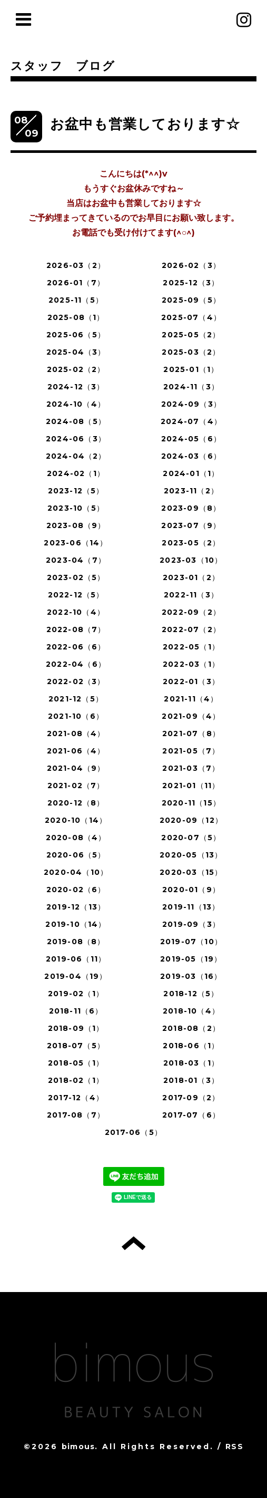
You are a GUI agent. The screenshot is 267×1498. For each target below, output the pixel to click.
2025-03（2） (191, 352)
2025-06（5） (75, 334)
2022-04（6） (76, 664)
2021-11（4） (191, 699)
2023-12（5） (76, 490)
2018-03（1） (191, 1063)
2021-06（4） (76, 751)
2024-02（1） (76, 473)
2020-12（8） (76, 803)
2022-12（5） (76, 595)
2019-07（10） (191, 941)
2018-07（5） (76, 1045)
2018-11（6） (76, 1011)
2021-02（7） (76, 785)
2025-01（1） (191, 369)
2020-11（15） (191, 803)
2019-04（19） (75, 976)
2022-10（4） (76, 612)
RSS (234, 1446)
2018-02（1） (76, 1080)
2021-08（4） (76, 733)
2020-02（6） (76, 889)
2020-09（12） (191, 820)
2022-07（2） (191, 629)
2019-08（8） (76, 941)
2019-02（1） (76, 993)
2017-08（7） (76, 1115)
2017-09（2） (191, 1097)
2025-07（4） (191, 317)
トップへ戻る (133, 1243)
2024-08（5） (76, 421)
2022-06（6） (76, 647)
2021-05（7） (191, 751)
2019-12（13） (75, 907)
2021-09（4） (191, 716)
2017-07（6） (191, 1115)
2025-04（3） (76, 352)
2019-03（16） (191, 976)
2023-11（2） (191, 490)
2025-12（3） (191, 282)
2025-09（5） (191, 300)
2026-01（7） (76, 282)
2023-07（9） (191, 525)
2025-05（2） (191, 334)
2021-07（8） (191, 733)
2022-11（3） (191, 595)
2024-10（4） (75, 404)
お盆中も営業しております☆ (145, 124)
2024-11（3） (191, 386)
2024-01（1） (191, 473)
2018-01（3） (191, 1080)
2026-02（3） (191, 265)
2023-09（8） (191, 508)
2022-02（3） (76, 681)
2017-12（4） (76, 1097)
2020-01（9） (191, 889)
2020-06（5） (76, 855)
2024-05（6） (191, 438)
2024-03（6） (191, 456)
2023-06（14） (75, 542)
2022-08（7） (76, 629)
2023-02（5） (76, 577)
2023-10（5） (75, 508)
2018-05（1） (76, 1063)
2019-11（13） (191, 907)
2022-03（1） (191, 664)
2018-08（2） (191, 1028)
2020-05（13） (191, 855)
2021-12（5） (75, 699)
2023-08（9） (76, 525)
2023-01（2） (191, 577)
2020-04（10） (76, 872)
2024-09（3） (191, 404)
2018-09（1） (76, 1028)
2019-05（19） (191, 959)
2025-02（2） (76, 369)
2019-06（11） (76, 959)
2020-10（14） (76, 820)
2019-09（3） (191, 924)
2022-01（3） (191, 681)
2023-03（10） (191, 560)
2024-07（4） (191, 421)
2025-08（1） (76, 317)
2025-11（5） (75, 300)
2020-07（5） (191, 837)
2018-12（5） (191, 993)
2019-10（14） (75, 924)
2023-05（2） (191, 542)
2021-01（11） (191, 785)
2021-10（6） (76, 716)
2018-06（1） (191, 1045)
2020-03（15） (191, 872)
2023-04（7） (76, 560)
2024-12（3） (76, 386)
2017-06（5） (133, 1132)
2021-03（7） (191, 768)
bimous (78, 1446)
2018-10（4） (191, 1011)
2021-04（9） (76, 768)
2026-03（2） (75, 265)
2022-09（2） (191, 612)
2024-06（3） (76, 438)
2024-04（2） (76, 456)
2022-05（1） (191, 647)
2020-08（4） (76, 837)
